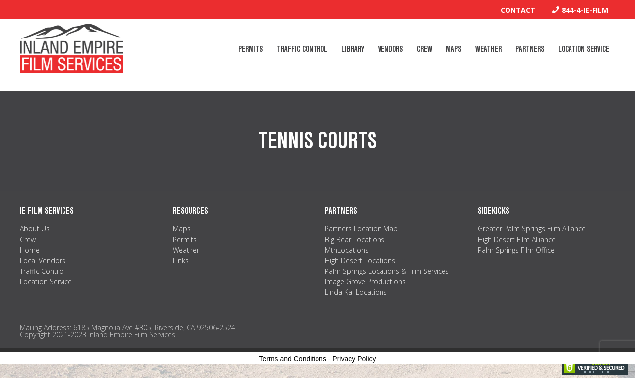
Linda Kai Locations (356, 292)
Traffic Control (42, 271)
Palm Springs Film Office (516, 250)
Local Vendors (42, 260)
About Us (35, 228)
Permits (185, 239)
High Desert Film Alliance (517, 239)
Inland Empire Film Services (71, 48)
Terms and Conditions (292, 359)
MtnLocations (347, 250)
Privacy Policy (354, 359)
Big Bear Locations (354, 239)
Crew (28, 239)
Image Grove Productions (365, 281)
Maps (181, 228)
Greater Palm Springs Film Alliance (532, 228)
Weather (186, 250)
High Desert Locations (360, 260)
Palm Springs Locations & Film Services (387, 271)
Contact (518, 10)
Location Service (46, 281)
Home (30, 250)
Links (181, 260)
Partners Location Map (361, 228)
